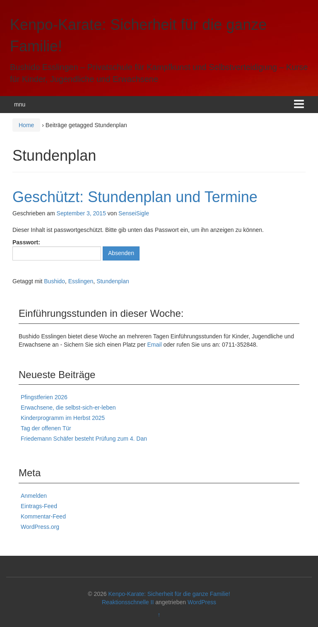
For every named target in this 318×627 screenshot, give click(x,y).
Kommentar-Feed (43, 516)
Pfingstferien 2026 (44, 397)
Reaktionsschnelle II (128, 602)
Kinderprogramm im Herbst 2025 (63, 418)
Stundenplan (112, 281)
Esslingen (81, 281)
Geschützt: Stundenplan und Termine (135, 196)
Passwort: (56, 249)
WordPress (202, 602)
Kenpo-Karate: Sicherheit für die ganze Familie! (169, 594)
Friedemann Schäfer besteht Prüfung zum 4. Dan (84, 438)
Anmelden (34, 495)
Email (154, 344)
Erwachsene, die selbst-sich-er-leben (68, 407)
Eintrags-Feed (39, 506)
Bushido (54, 281)
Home (26, 125)
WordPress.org (40, 526)
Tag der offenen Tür (46, 428)
